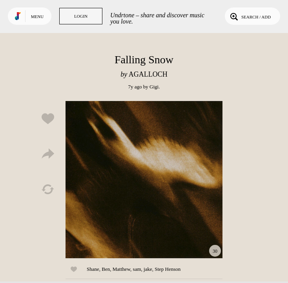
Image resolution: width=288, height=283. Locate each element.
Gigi (154, 87)
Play (144, 179)
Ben (106, 269)
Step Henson (167, 269)
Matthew (121, 269)
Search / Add (250, 16)
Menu (37, 16)
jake (148, 269)
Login (80, 16)
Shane (93, 269)
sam (137, 269)
